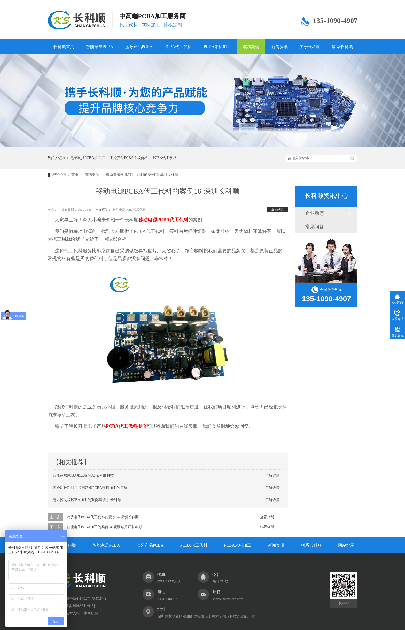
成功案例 (251, 46)
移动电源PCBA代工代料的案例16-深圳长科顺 (142, 175)
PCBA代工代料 (178, 46)
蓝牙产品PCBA (139, 46)
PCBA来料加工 (217, 46)
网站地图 (346, 545)
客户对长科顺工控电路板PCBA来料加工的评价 (90, 488)
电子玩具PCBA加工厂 (87, 158)
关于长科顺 (310, 46)
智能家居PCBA (99, 46)
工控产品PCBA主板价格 (129, 158)
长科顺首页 (63, 46)
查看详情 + (268, 517)
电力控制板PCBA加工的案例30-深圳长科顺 (87, 500)
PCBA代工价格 (165, 158)
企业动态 (314, 213)
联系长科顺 (342, 46)
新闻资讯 (279, 46)
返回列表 (277, 209)
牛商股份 (91, 613)
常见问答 (314, 226)
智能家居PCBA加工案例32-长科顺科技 (83, 475)
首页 (75, 175)
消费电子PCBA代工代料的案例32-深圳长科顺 (103, 517)
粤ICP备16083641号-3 (77, 606)
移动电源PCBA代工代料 (129, 209)
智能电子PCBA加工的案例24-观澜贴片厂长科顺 (104, 527)
